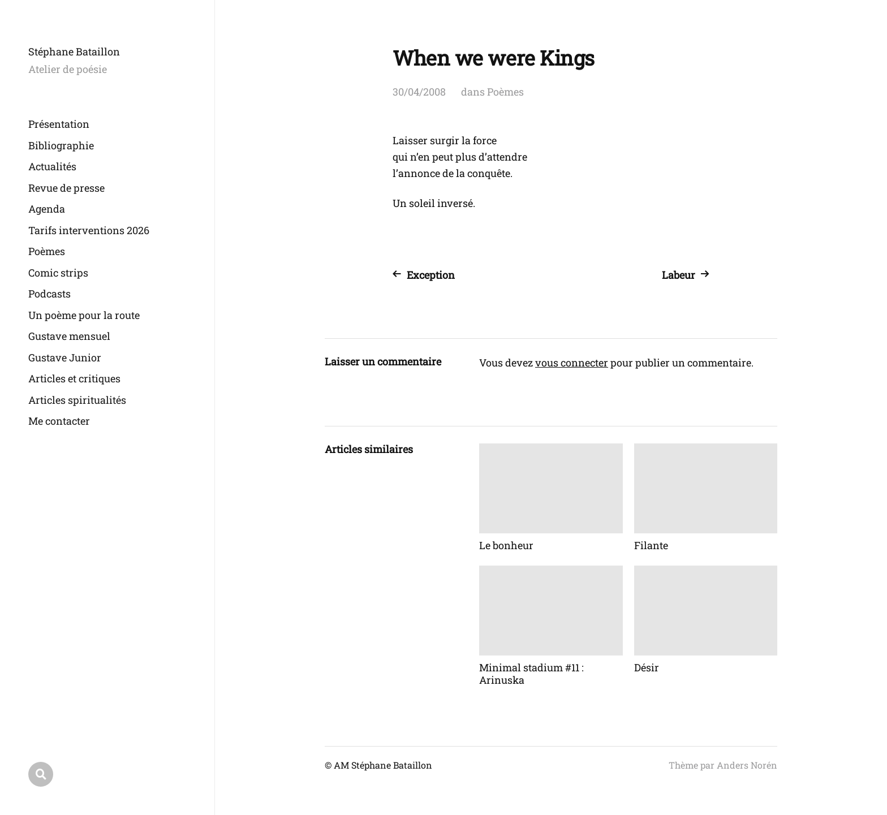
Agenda (46, 208)
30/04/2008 (419, 91)
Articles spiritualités (77, 400)
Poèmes (46, 251)
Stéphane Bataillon (74, 51)
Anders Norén (747, 765)
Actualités (52, 166)
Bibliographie (61, 145)
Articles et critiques (74, 378)
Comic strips (58, 272)
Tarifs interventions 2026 (88, 230)
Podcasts (49, 293)
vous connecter (571, 362)
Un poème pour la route (84, 315)
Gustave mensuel (69, 336)
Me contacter (59, 421)
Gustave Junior (64, 357)
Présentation (58, 124)
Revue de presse (66, 188)
